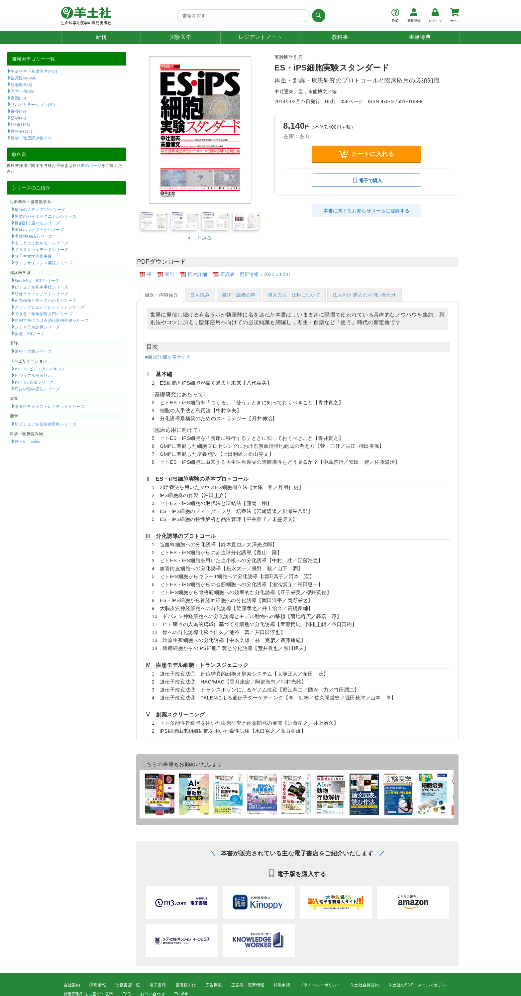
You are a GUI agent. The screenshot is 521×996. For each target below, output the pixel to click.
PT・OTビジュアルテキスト (40, 369)
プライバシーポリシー (320, 985)
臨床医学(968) (23, 78)
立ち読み (200, 295)
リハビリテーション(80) (33, 104)
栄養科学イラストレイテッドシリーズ (50, 406)
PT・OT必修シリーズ (34, 382)
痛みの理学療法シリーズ (37, 389)
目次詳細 (197, 274)
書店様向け (185, 985)
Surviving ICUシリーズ (37, 280)
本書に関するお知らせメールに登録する (366, 210)
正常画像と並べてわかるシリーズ (45, 300)
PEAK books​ (27, 441)
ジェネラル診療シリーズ (37, 327)
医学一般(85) (22, 91)
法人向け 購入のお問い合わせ (364, 295)
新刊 (101, 37)
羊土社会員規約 (364, 985)
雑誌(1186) (20, 124)
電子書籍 (158, 985)
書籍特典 (420, 37)
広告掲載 (213, 985)
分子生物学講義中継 (33, 256)
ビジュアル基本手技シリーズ (41, 287)
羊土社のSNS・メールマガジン (417, 985)
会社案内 (72, 985)
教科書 (340, 37)
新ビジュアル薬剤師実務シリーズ (45, 424)
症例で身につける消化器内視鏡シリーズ (52, 320)
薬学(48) (18, 118)
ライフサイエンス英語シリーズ (43, 263)
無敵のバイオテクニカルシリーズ (45, 216)
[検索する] (317, 15)
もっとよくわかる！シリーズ (41, 243)
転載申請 (282, 985)
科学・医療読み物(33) (31, 138)
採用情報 (97, 985)
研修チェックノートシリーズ (41, 294)
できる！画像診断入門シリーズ (43, 313)
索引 (169, 274)
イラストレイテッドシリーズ (41, 249)
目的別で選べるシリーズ (37, 223)
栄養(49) (18, 111)
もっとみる (199, 238)
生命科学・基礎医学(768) (34, 71)
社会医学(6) (21, 84)
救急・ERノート (30, 333)
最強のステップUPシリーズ (40, 209)
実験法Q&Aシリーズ (33, 236)
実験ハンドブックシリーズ (39, 229)
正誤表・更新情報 (247, 985)
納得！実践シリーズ (33, 351)
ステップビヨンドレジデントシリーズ (50, 307)
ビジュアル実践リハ (33, 375)
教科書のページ (86, 165)
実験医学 (181, 37)
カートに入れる (366, 154)
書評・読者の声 (239, 295)
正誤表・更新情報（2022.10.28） (256, 274)
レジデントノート (260, 37)
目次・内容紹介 (161, 295)
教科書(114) (21, 131)
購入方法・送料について (294, 295)
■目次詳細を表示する (168, 357)
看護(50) (18, 98)
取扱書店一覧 (127, 985)
